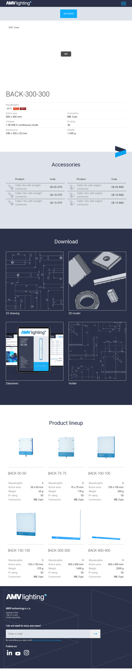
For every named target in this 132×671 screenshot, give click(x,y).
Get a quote (68, 14)
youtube (17, 655)
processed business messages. (47, 643)
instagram (26, 655)
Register (95, 636)
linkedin (9, 655)
